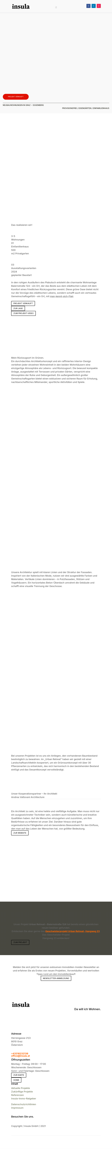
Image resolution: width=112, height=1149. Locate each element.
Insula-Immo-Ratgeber (23, 1098)
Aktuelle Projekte (20, 1088)
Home (16, 1080)
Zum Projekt (20, 942)
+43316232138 (19, 1053)
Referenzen (17, 1095)
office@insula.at (20, 1056)
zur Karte (18, 1075)
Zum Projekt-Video (23, 313)
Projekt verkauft (16, 97)
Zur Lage (18, 308)
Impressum (17, 1108)
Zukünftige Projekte (22, 1091)
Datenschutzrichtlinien (23, 1104)
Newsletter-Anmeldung (56, 978)
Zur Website (19, 833)
